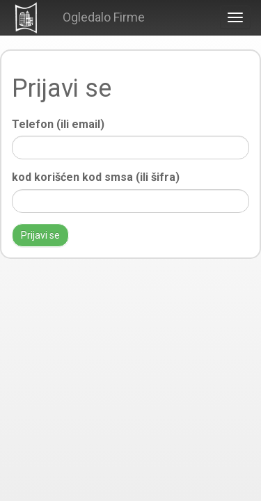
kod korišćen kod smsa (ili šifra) (96, 177)
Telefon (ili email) (58, 124)
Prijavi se (40, 235)
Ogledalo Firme (104, 17)
